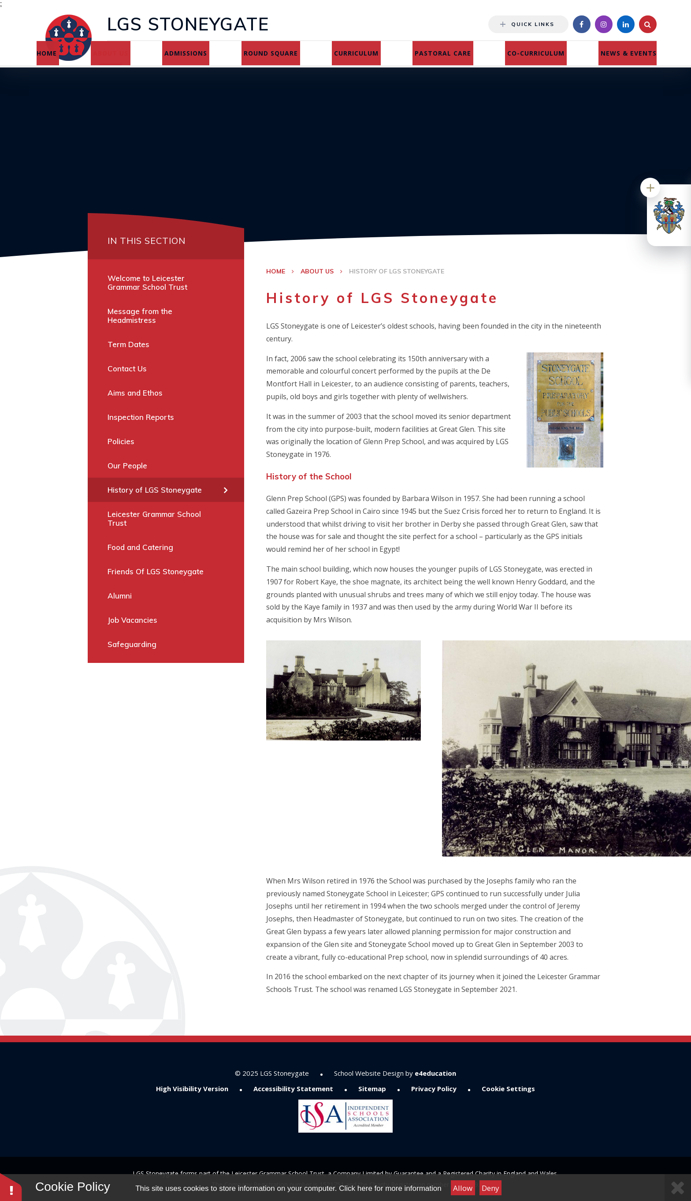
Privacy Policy (434, 1088)
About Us (317, 271)
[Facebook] (582, 24)
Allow (462, 1188)
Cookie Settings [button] (508, 1088)
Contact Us (127, 368)
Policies (121, 441)
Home (275, 271)
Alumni (120, 595)
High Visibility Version (192, 1088)
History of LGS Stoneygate (396, 271)
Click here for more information (390, 1188)
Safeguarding (132, 644)
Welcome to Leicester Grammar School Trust (147, 282)
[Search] (648, 24)
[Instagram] (604, 24)
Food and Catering (140, 547)
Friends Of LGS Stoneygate (156, 571)
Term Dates (128, 344)
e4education (435, 1073)
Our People (127, 465)
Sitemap (372, 1088)
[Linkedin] (626, 24)
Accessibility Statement (293, 1088)
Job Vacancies (132, 620)
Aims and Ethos (135, 392)
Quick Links (527, 24)
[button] (11, 1186)
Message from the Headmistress (140, 316)
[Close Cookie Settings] (678, 1187)
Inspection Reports (141, 417)
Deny (490, 1188)
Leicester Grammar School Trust (154, 518)
